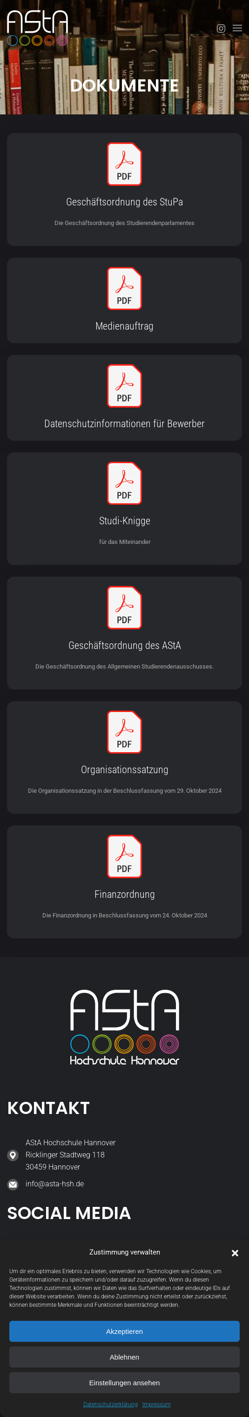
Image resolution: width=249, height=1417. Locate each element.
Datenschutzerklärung (110, 1404)
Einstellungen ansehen (124, 1383)
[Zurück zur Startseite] (37, 28)
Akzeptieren (124, 1331)
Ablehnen (124, 1357)
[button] (235, 1252)
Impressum (156, 1404)
